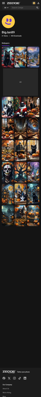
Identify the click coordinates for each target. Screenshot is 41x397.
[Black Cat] (33, 194)
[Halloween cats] (33, 215)
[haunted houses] (8, 215)
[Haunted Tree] (20, 172)
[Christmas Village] (20, 57)
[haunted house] (20, 215)
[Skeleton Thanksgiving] (8, 150)
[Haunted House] (8, 194)
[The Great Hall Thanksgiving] (20, 128)
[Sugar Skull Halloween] (8, 172)
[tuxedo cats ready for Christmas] (8, 107)
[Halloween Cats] (20, 194)
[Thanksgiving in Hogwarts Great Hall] (33, 128)
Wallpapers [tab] (6, 43)
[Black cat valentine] (8, 57)
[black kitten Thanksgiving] (33, 150)
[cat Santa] (20, 107)
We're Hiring (7, 392)
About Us (6, 389)
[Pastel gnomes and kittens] (33, 172)
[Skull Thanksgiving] (20, 150)
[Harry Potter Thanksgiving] (33, 107)
